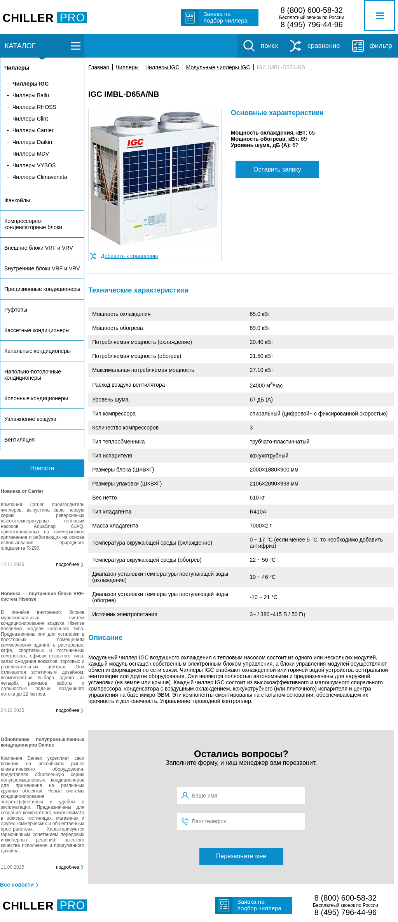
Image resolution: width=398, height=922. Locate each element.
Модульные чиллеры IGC (218, 67)
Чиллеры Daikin (32, 142)
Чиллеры (127, 67)
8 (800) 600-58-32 (312, 10)
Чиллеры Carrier (33, 130)
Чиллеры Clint (30, 119)
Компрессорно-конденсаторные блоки (33, 224)
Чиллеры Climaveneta (39, 177)
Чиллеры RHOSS (34, 107)
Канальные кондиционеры (37, 351)
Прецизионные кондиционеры (42, 289)
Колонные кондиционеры (36, 398)
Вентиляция (19, 439)
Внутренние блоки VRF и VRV (42, 268)
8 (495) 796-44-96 (312, 24)
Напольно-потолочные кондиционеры (32, 374)
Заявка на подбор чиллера (226, 17)
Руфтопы (15, 310)
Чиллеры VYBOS (34, 165)
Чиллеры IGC (162, 67)
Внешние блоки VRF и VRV (38, 248)
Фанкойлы (17, 200)
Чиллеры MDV (30, 154)
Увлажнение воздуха (30, 419)
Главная (98, 67)
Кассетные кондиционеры (37, 330)
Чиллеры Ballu (30, 95)
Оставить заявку (277, 169)
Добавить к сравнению (129, 256)
